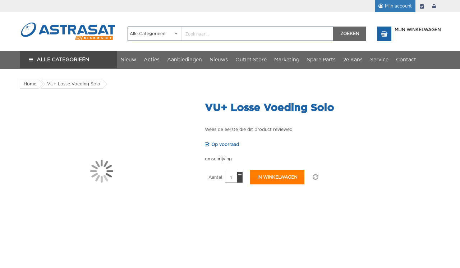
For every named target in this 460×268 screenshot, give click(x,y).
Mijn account (398, 6)
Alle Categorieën (63, 59)
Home (30, 84)
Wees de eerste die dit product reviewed (249, 129)
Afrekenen (422, 6)
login (434, 6)
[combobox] (231, 34)
